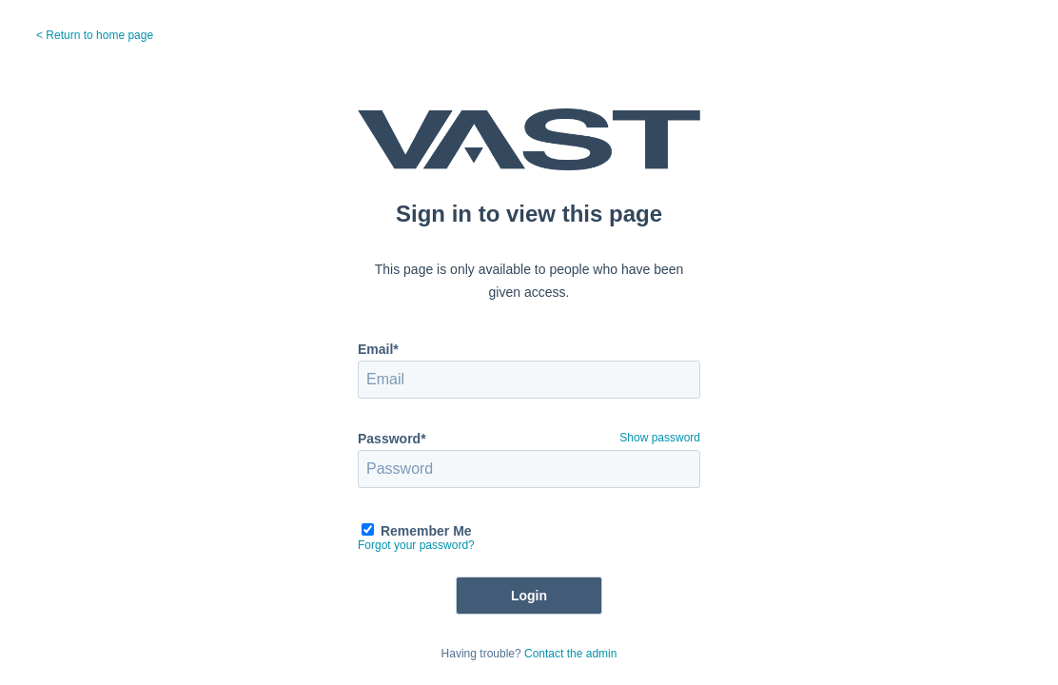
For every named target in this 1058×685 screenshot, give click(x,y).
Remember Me (426, 530)
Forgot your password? (416, 545)
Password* (392, 438)
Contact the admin (570, 653)
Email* (378, 349)
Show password (659, 437)
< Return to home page (94, 35)
